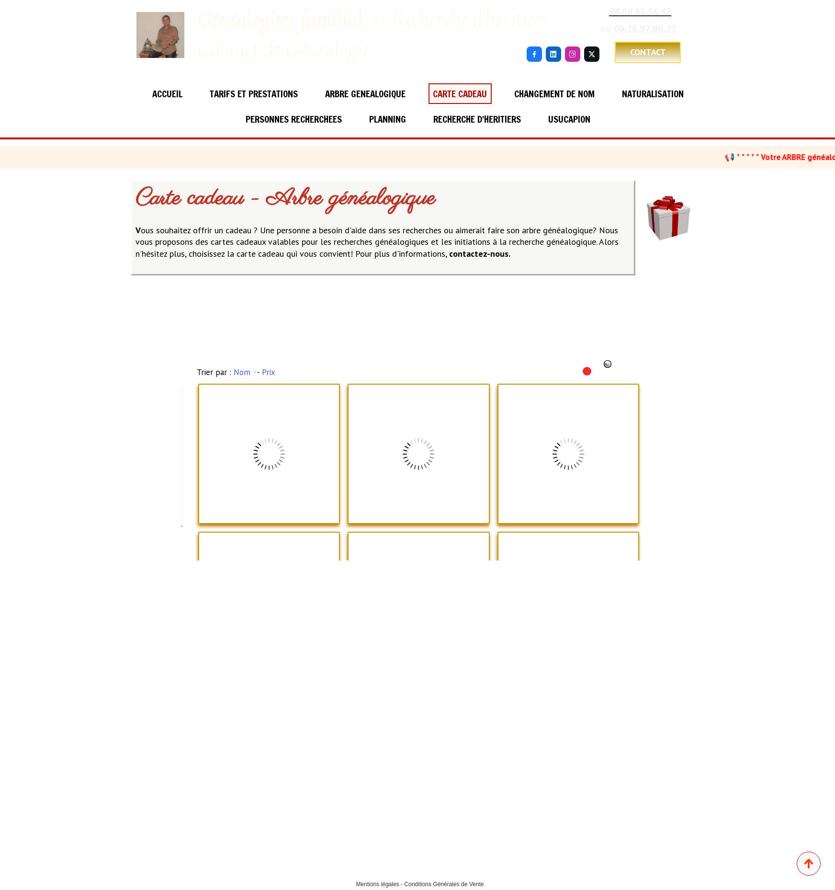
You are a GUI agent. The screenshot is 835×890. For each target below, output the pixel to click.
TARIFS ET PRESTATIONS (254, 93)
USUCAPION (569, 119)
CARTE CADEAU (460, 93)
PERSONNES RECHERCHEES (294, 119)
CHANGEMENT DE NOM (554, 93)
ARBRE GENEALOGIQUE (365, 93)
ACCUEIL (167, 93)
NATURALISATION (653, 93)
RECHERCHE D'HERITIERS (477, 119)
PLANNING (387, 119)
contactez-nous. (479, 253)
